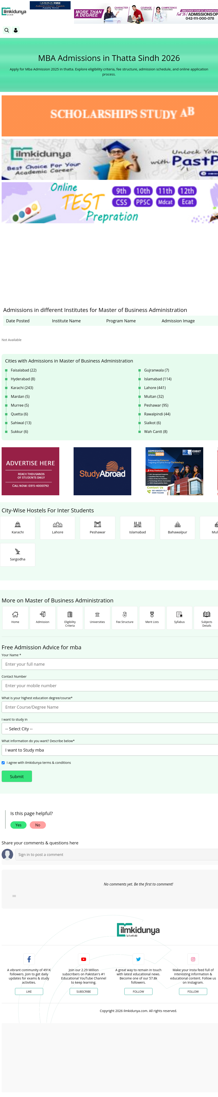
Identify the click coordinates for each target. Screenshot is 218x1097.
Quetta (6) (19, 414)
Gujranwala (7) (156, 370)
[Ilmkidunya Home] (14, 11)
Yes (18, 825)
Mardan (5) (20, 396)
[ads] (30, 471)
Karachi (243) (22, 387)
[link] (50, 5)
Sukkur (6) (19, 431)
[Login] (16, 30)
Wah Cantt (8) (155, 431)
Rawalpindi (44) (157, 414)
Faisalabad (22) (23, 370)
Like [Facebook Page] (29, 992)
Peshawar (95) (156, 405)
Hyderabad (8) (23, 378)
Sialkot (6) (152, 422)
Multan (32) (154, 396)
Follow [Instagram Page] (193, 992)
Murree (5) (20, 405)
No (37, 825)
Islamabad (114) (157, 378)
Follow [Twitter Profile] (138, 992)
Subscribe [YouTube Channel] (84, 992)
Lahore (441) (155, 387)
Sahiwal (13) (21, 422)
